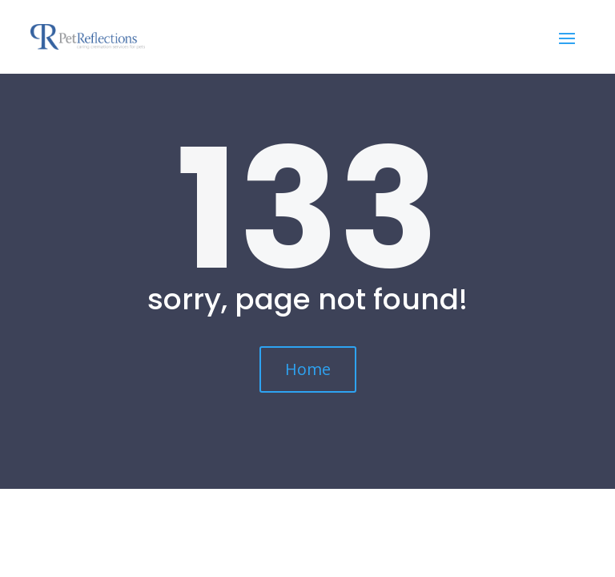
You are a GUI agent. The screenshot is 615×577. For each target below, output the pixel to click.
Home (308, 369)
